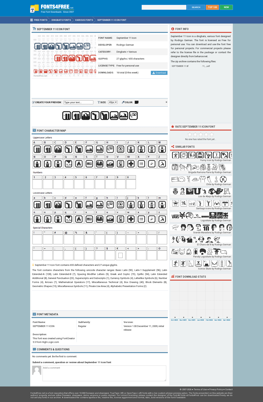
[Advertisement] (100, 88)
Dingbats (121, 51)
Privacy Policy (216, 389)
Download (159, 73)
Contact (228, 389)
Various (133, 51)
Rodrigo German (125, 44)
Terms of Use (200, 389)
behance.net (201, 56)
